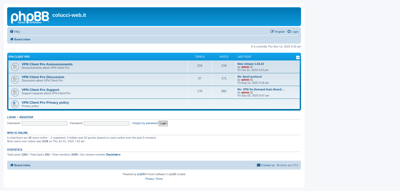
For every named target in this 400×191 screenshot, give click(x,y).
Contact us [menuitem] (266, 165)
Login (11, 117)
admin (245, 66)
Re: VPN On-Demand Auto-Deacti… (261, 89)
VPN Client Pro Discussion (43, 77)
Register (26, 117)
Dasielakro (113, 154)
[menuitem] (15, 32)
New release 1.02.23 (251, 63)
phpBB (141, 174)
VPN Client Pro (19, 56)
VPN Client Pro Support (40, 90)
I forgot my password (145, 123)
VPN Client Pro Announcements (47, 64)
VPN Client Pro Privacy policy (45, 102)
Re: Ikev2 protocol (250, 76)
